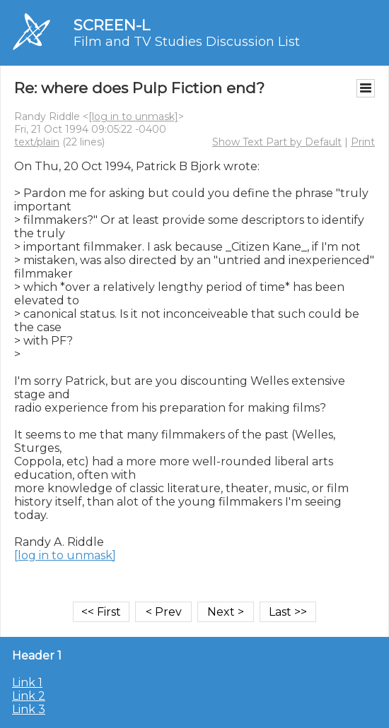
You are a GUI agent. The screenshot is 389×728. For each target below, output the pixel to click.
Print (363, 142)
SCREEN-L (112, 25)
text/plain (36, 142)
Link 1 (27, 682)
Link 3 (28, 709)
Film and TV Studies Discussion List (187, 41)
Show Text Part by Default (277, 142)
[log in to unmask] (133, 116)
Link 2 (28, 696)
